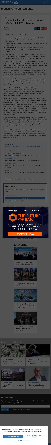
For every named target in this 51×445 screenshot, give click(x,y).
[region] (24, 435)
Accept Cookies (13, 436)
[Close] (46, 429)
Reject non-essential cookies (34, 436)
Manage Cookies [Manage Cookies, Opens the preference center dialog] (24, 440)
